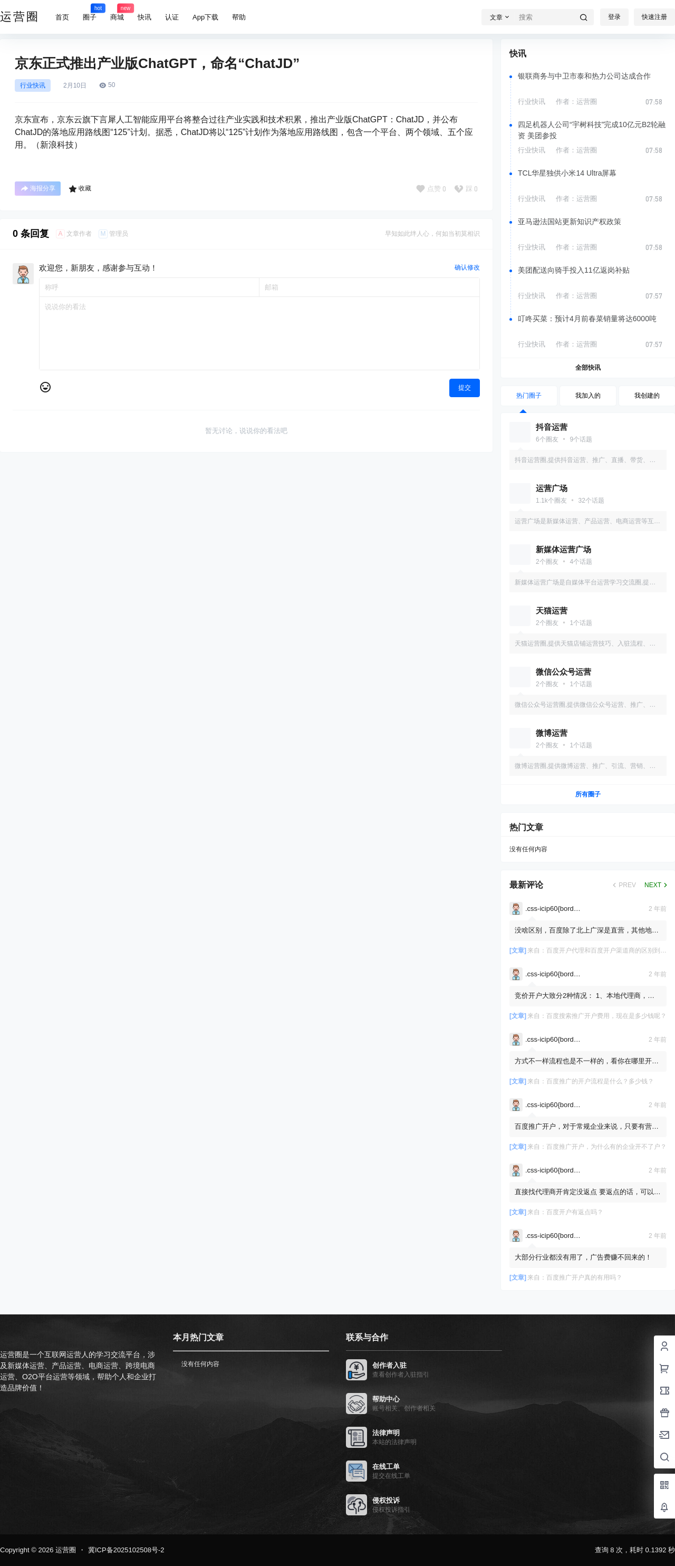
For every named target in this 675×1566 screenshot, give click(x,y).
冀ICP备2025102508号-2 (126, 1550)
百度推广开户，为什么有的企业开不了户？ (606, 1146)
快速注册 (654, 17)
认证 (172, 17)
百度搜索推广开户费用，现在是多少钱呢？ (606, 1016)
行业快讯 (32, 85)
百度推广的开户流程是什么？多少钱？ (600, 1081)
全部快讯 (588, 367)
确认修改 (467, 267)
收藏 (80, 189)
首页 (62, 17)
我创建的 (647, 395)
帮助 (239, 17)
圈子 (90, 12)
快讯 (144, 17)
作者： (576, 101)
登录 (614, 17)
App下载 (205, 17)
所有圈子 (588, 794)
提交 (464, 387)
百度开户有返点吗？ (574, 1212)
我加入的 (588, 395)
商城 (117, 12)
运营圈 (64, 1550)
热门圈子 (529, 395)
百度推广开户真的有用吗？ (584, 1277)
